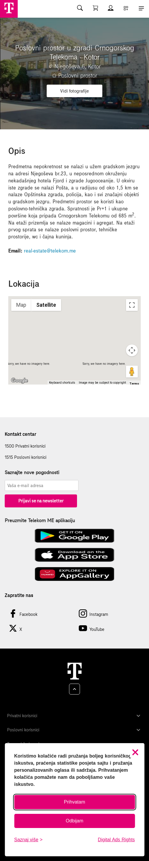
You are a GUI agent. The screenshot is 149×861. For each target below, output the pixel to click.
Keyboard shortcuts (62, 382)
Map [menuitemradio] (21, 305)
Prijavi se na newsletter (40, 501)
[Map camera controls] (132, 350)
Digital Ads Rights (116, 839)
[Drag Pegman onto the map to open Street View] (132, 371)
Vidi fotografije (74, 91)
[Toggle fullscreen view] (132, 305)
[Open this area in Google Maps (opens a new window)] (19, 381)
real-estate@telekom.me (50, 251)
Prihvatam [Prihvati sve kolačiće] (74, 801)
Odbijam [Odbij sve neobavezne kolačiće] (74, 820)
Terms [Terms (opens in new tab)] (134, 383)
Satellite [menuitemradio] (46, 305)
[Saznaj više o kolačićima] (28, 840)
